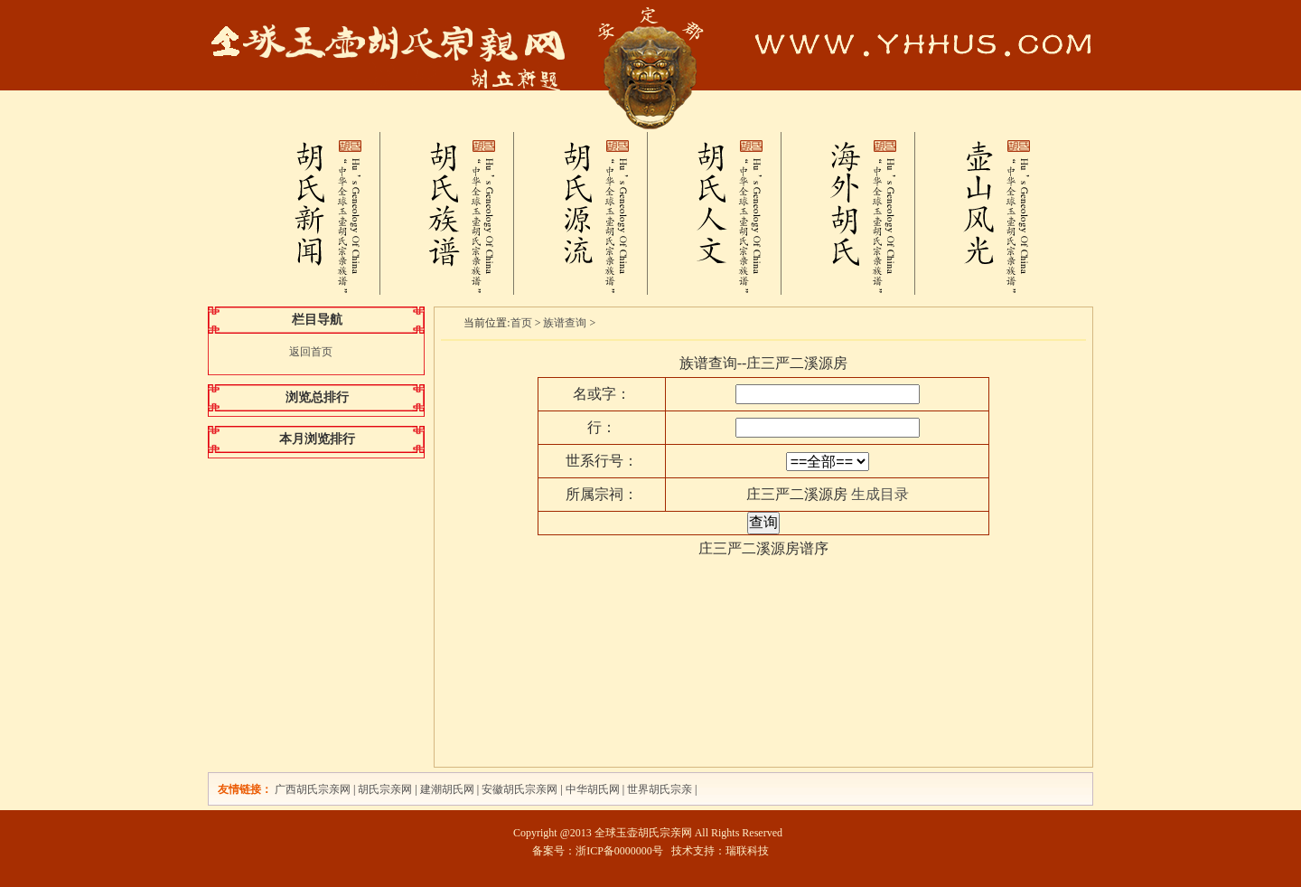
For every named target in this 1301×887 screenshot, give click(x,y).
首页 (521, 322)
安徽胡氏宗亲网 (519, 789)
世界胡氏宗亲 (659, 789)
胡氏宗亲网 (385, 789)
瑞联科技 (747, 851)
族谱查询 (564, 322)
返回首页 (310, 351)
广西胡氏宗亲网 (313, 789)
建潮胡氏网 (448, 789)
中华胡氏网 (593, 789)
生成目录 (880, 494)
